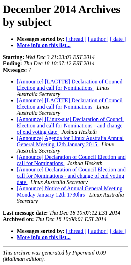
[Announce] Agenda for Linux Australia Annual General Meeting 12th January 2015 (70, 141)
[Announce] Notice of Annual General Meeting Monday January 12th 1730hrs (70, 191)
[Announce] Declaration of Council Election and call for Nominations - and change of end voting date (71, 176)
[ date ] (118, 39)
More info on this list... (44, 45)
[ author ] (98, 39)
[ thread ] (76, 39)
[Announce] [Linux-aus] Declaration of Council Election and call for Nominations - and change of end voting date (70, 125)
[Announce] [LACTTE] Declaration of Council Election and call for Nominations (70, 85)
